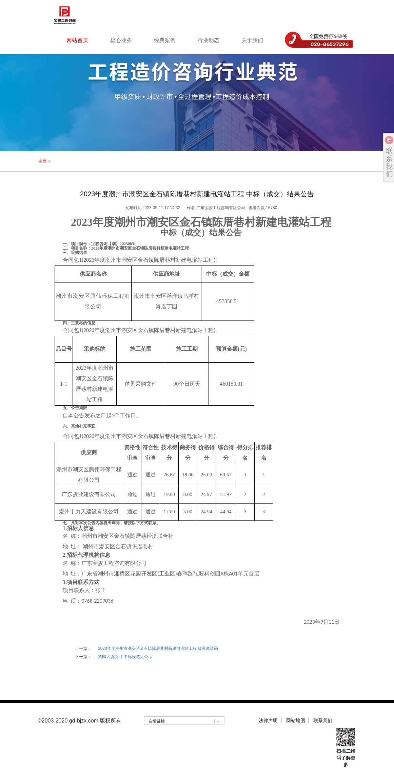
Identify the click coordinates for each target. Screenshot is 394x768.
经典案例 (165, 40)
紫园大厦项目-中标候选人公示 (125, 656)
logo (73, 14)
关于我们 (252, 40)
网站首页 (77, 40)
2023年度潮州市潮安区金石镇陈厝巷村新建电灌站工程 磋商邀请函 (158, 648)
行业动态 (208, 40)
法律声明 (268, 720)
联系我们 (322, 720)
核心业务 (121, 40)
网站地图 (295, 720)
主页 (42, 161)
